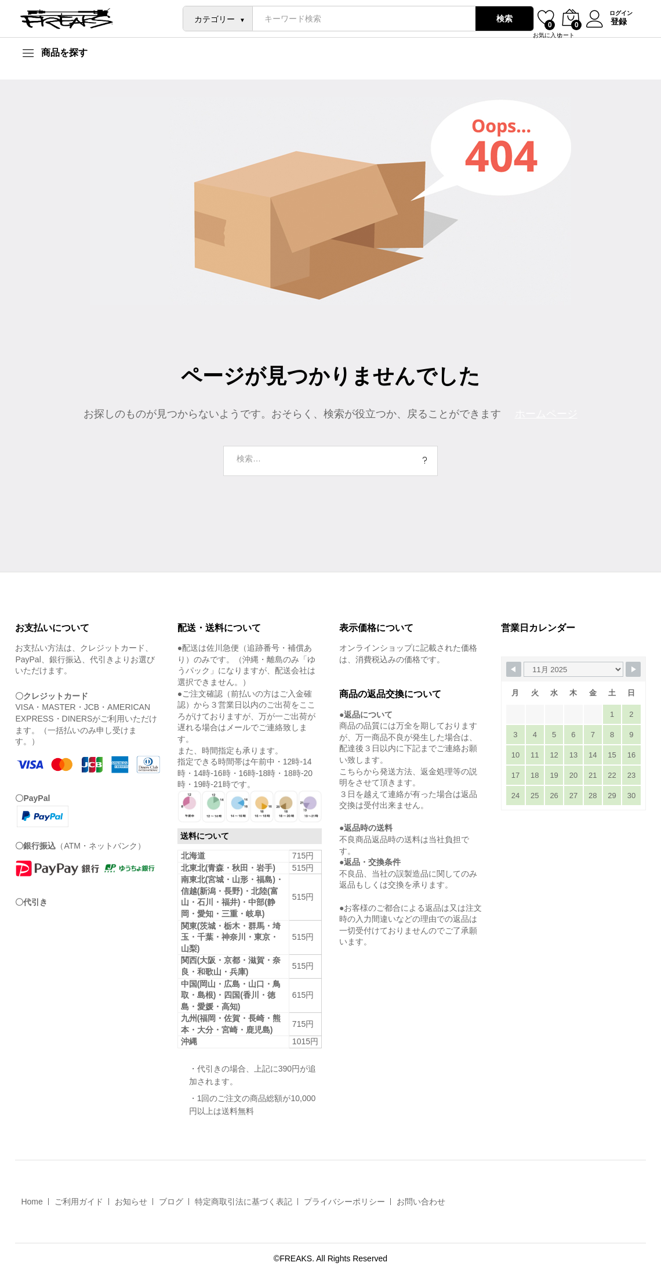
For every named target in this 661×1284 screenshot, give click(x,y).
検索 (503, 18)
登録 (617, 21)
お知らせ (131, 1201)
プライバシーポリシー (344, 1201)
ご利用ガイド (79, 1201)
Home (31, 1201)
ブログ (171, 1201)
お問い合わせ (421, 1201)
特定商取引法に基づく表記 (243, 1201)
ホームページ (546, 414)
